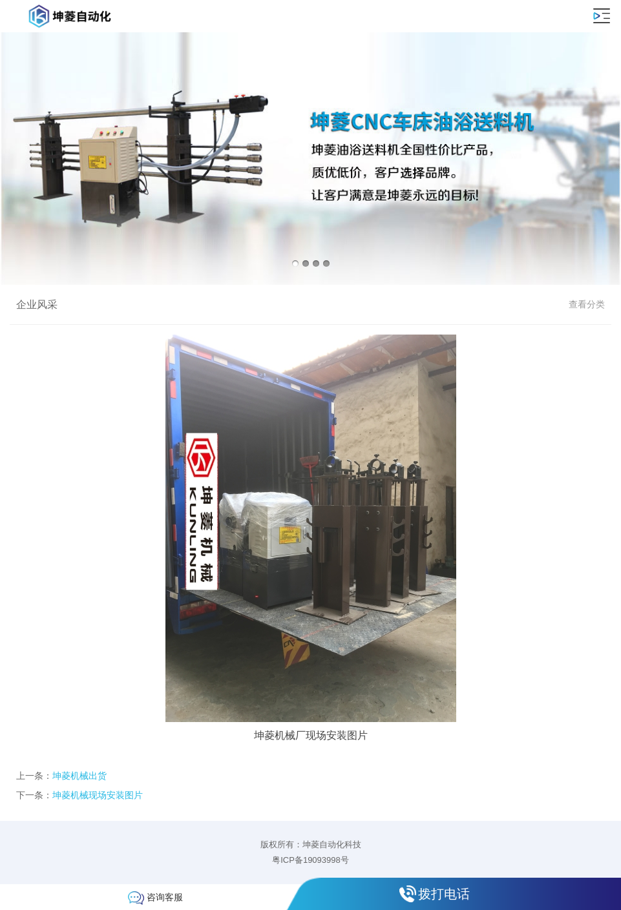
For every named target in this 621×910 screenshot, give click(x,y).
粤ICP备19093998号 (310, 860)
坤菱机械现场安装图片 (97, 795)
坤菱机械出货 (79, 775)
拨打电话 (444, 894)
